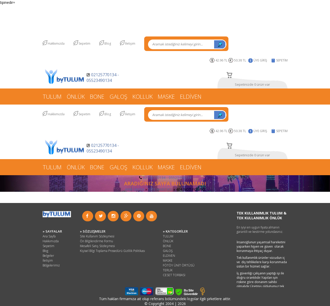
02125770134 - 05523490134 (103, 77)
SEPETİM (282, 60)
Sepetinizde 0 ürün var (252, 84)
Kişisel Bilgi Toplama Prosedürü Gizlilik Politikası (112, 251)
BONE (97, 96)
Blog (107, 43)
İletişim (130, 43)
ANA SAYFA (134, 189)
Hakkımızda (56, 43)
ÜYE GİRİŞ (260, 60)
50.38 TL (240, 60)
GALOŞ (118, 96)
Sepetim (84, 43)
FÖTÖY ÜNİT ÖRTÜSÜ (178, 265)
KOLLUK (142, 96)
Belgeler (48, 255)
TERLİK (168, 270)
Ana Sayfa (49, 236)
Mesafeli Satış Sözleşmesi (97, 246)
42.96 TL (221, 60)
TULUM (52, 96)
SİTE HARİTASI (160, 189)
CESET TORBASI (174, 275)
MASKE (166, 96)
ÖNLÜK (76, 96)
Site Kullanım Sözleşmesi (97, 236)
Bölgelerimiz (51, 265)
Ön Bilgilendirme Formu (96, 241)
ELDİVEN (190, 96)
